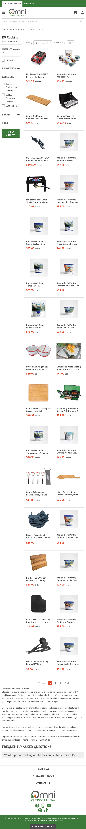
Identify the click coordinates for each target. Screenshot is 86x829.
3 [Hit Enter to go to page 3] (60, 683)
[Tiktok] (46, 810)
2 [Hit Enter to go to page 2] (55, 683)
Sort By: (29, 43)
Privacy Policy (39, 820)
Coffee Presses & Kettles (10, 98)
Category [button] (8, 77)
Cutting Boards (12, 105)
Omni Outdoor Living (12, 4)
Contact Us (43, 783)
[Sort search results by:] (42, 42)
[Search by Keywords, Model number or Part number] (41, 21)
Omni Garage (29, 4)
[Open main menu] (4, 13)
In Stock (9, 60)
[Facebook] (37, 805)
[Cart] (75, 12)
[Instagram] (43, 805)
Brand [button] (6, 114)
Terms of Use (28, 820)
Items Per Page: (59, 43)
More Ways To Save (43, 826)
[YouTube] (49, 805)
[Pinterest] (40, 810)
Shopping (43, 769)
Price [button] (5, 123)
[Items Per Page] (70, 42)
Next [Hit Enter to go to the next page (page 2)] (68, 683)
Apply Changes (10, 133)
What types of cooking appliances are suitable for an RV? (40, 755)
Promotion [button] (9, 68)
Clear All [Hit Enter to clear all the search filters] (16, 49)
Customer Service (43, 776)
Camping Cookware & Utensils (11, 87)
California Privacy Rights (54, 820)
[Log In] (82, 12)
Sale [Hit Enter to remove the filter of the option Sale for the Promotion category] (5, 53)
